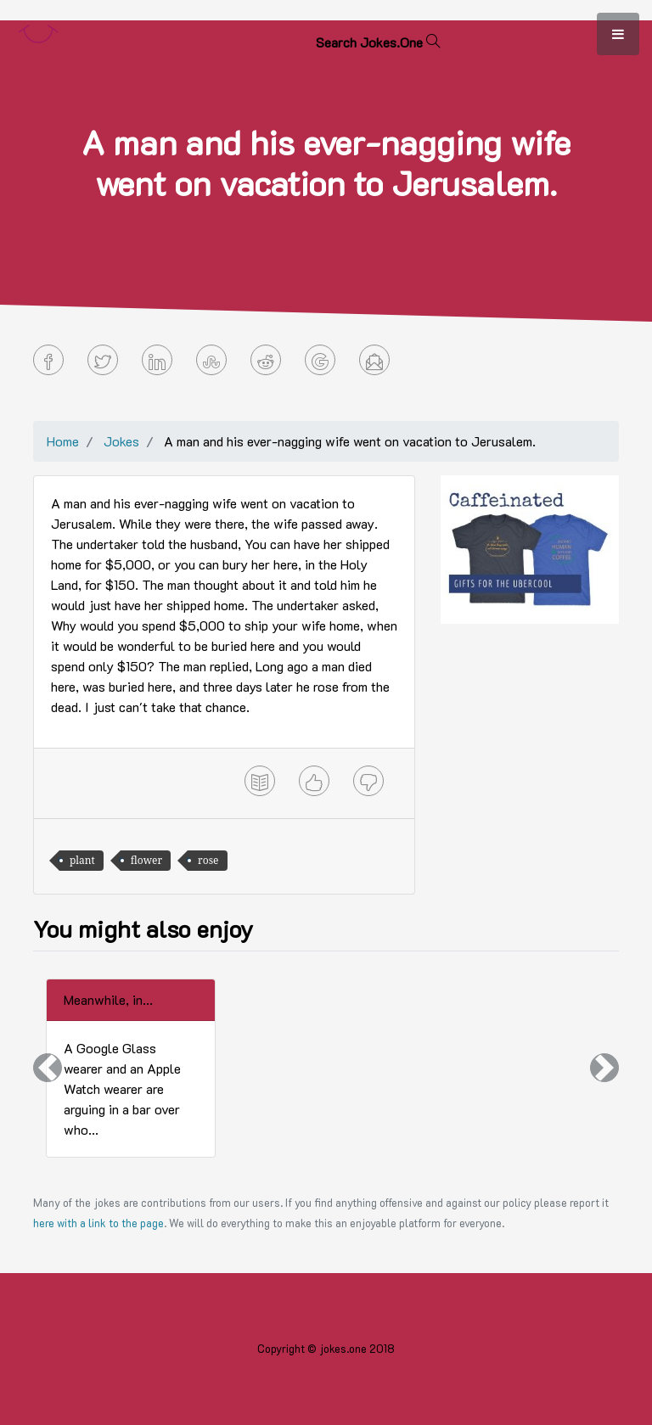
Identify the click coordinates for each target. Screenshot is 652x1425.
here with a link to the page (98, 1223)
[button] (47, 1068)
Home (63, 441)
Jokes (121, 441)
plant (82, 860)
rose (208, 860)
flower (146, 860)
